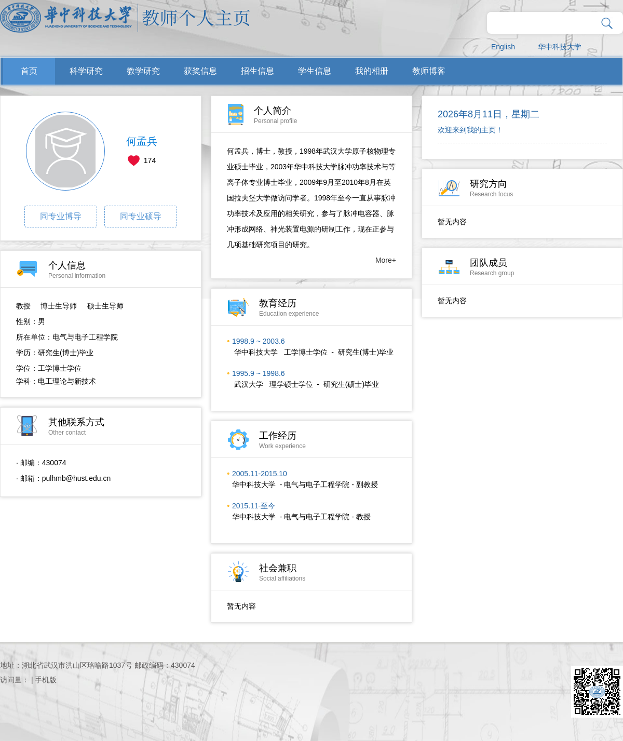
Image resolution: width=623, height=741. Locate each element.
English (503, 47)
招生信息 (257, 70)
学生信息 (314, 70)
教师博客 (428, 70)
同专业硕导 (140, 216)
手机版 (46, 680)
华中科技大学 (559, 47)
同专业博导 (61, 216)
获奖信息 (200, 70)
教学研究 (143, 70)
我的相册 (371, 70)
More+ (385, 260)
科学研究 (86, 70)
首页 (29, 70)
